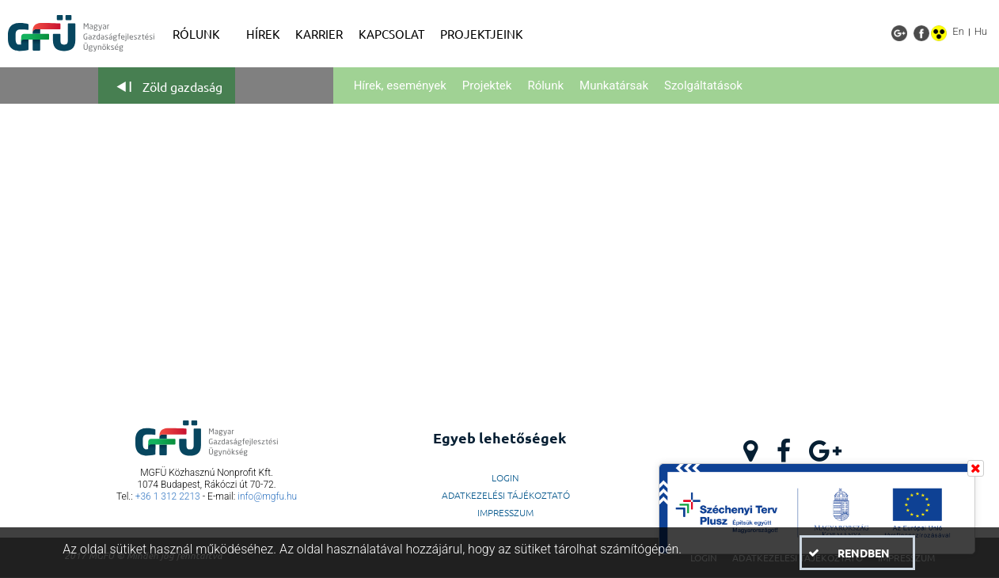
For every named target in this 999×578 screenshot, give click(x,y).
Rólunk (545, 85)
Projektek (487, 85)
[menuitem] (201, 34)
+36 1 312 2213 (167, 496)
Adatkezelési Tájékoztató (506, 495)
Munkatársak (613, 85)
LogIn (505, 477)
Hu (980, 31)
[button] (857, 552)
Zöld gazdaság (182, 86)
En (958, 31)
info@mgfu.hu (267, 496)
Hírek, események (400, 85)
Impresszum (505, 512)
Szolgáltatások (703, 85)
